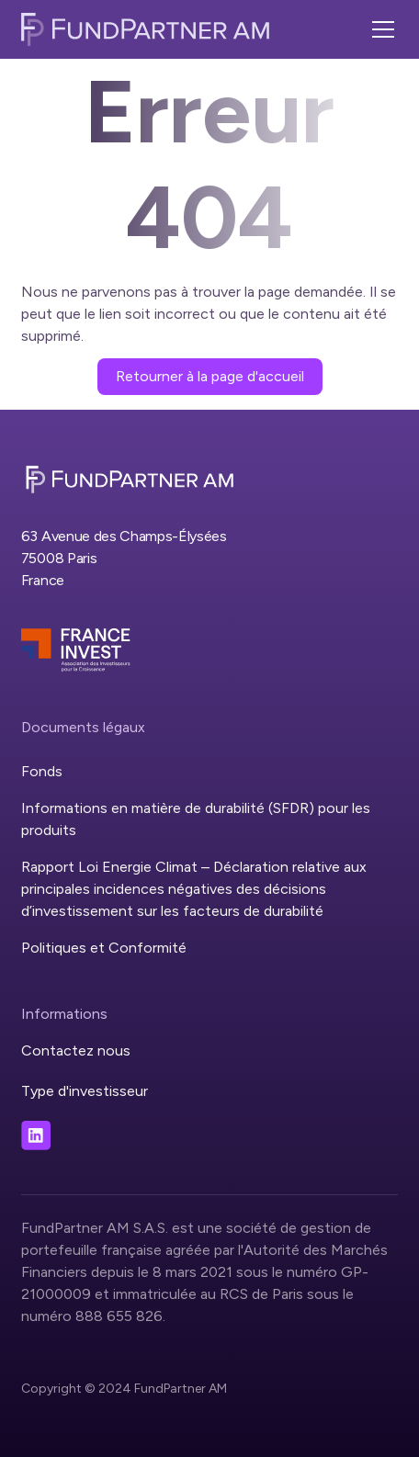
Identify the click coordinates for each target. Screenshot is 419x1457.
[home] (145, 29)
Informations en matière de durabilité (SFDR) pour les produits (195, 819)
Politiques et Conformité (104, 947)
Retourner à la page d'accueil (210, 376)
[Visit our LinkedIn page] (36, 1135)
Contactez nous (75, 1050)
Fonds (41, 771)
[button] (379, 29)
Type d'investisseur (84, 1091)
